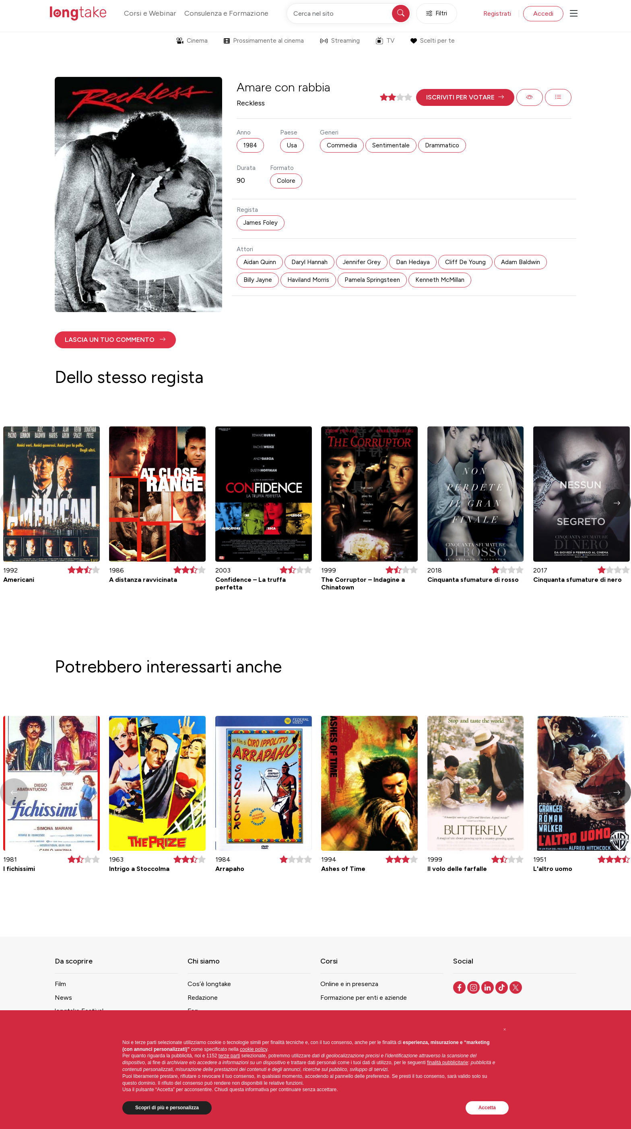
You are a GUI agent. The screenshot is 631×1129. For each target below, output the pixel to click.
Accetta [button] (487, 1107)
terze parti (229, 1056)
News (63, 997)
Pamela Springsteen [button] (372, 279)
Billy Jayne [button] (257, 279)
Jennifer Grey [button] (362, 262)
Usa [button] (292, 145)
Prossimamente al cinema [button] (264, 40)
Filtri (436, 13)
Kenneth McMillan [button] (439, 279)
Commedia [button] (342, 145)
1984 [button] (250, 145)
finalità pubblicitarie (447, 1062)
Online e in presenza (349, 984)
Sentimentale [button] (391, 145)
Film (60, 984)
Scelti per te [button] (432, 40)
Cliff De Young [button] (465, 262)
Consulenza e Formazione (226, 13)
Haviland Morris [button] (308, 279)
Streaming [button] (340, 40)
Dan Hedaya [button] (413, 262)
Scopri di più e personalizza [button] (167, 1107)
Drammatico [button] (442, 145)
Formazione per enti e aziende (363, 997)
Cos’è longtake (209, 984)
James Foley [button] (260, 222)
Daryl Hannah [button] (309, 262)
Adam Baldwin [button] (520, 262)
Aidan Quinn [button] (259, 262)
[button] (465, 97)
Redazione (203, 997)
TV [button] (385, 40)
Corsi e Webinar (150, 13)
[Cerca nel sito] (349, 13)
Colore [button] (286, 180)
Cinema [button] (192, 40)
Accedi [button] (543, 13)
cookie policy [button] (253, 1049)
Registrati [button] (497, 13)
